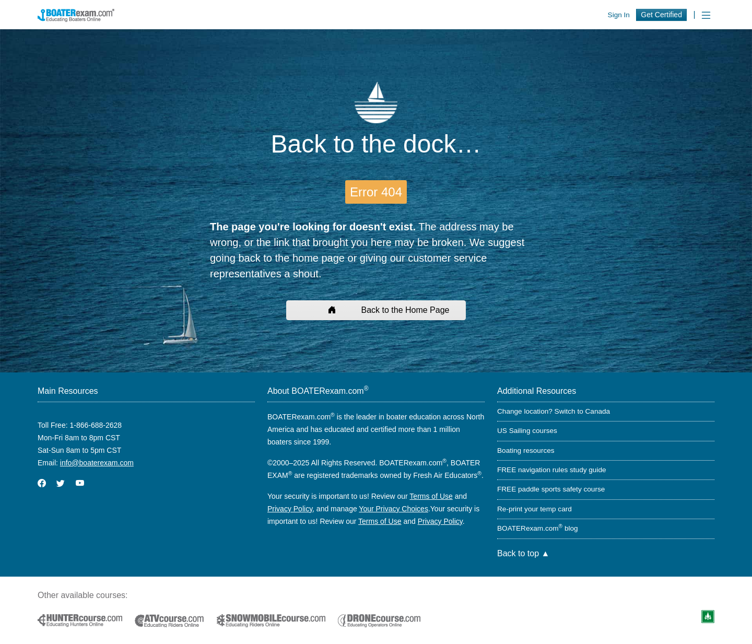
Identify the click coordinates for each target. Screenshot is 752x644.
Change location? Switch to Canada (553, 411)
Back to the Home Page (376, 310)
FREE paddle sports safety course (551, 489)
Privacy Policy (289, 509)
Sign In (619, 15)
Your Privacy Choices (393, 509)
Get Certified (661, 14)
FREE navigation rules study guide (551, 470)
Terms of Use (430, 496)
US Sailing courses (527, 431)
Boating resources (526, 450)
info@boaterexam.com (97, 463)
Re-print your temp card (534, 509)
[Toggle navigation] (706, 15)
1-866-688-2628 (95, 425)
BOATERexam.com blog (537, 528)
